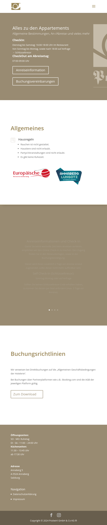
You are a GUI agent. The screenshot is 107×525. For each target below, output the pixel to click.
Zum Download (24, 394)
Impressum (19, 499)
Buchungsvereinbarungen (35, 81)
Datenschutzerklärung (24, 494)
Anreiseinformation (30, 70)
